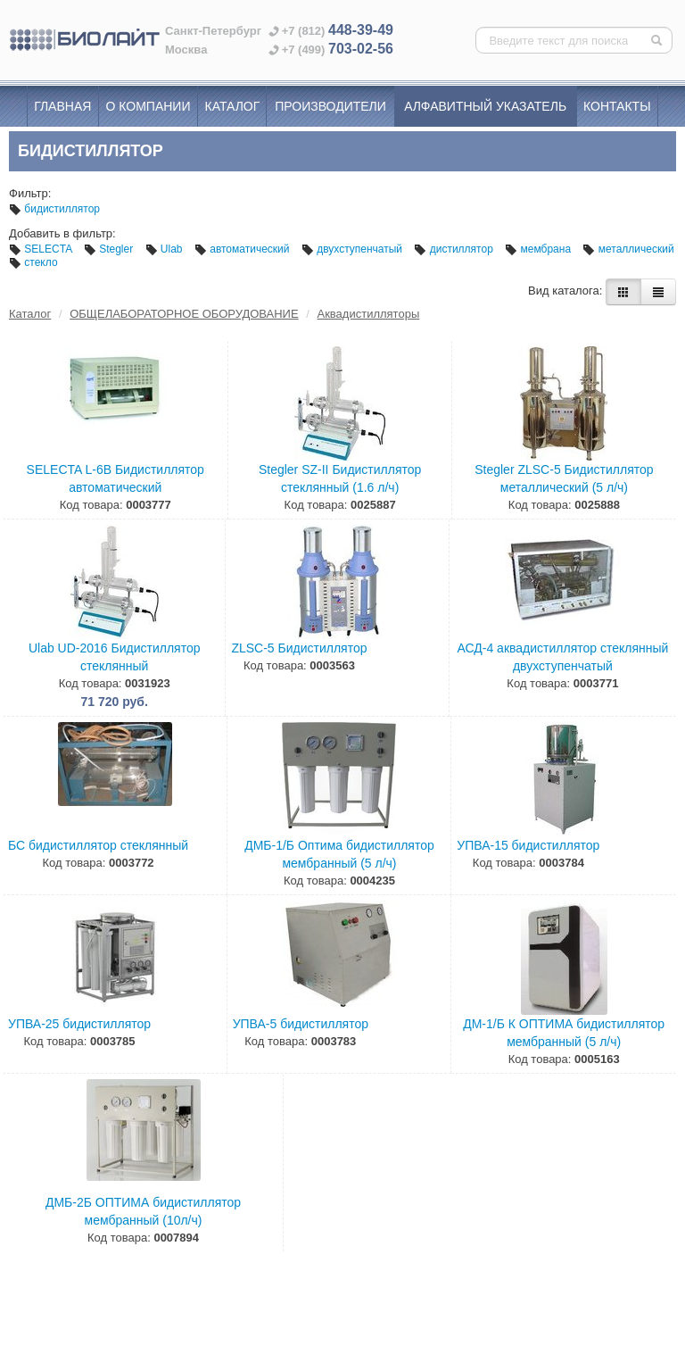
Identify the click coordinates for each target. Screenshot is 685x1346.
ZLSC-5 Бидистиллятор (299, 648)
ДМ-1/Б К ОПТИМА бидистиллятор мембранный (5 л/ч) (563, 1033)
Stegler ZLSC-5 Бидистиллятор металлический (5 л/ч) (564, 478)
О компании (148, 106)
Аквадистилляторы (369, 313)
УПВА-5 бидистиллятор (300, 1024)
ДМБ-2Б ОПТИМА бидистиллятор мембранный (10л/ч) (143, 1211)
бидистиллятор (54, 209)
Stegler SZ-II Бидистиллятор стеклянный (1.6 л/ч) (340, 478)
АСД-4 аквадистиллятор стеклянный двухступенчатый (562, 657)
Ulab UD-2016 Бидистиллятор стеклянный (115, 657)
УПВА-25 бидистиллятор (79, 1024)
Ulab (165, 249)
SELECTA (42, 249)
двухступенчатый (353, 249)
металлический (627, 249)
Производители (330, 106)
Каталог (232, 106)
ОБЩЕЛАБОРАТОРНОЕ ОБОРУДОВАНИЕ (184, 313)
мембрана (539, 249)
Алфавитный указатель (485, 106)
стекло (33, 262)
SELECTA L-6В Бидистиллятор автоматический (115, 478)
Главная (62, 106)
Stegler (110, 249)
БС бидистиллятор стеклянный (98, 845)
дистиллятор (455, 249)
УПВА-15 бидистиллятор (528, 845)
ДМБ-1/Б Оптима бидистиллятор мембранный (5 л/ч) (339, 854)
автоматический (243, 249)
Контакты (617, 106)
